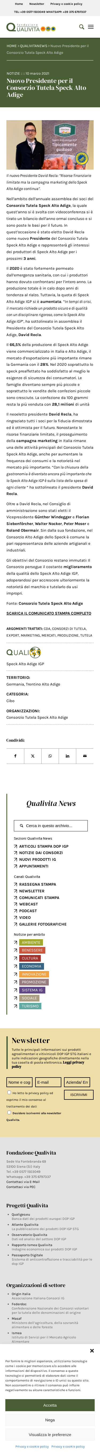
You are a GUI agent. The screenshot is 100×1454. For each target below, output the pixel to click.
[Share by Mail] (84, 756)
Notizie (13, 73)
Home (19, 4)
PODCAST (28, 910)
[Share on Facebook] (15, 756)
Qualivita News (50, 803)
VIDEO (25, 917)
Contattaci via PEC (20, 1187)
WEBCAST (28, 904)
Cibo (10, 700)
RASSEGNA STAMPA (37, 884)
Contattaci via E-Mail (23, 1182)
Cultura (30, 958)
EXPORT (12, 635)
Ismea (17, 1333)
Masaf (16, 1318)
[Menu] (91, 27)
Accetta (50, 1405)
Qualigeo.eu (21, 1214)
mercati (49, 635)
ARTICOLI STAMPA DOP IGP (44, 846)
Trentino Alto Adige (43, 684)
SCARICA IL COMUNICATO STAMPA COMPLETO (48, 613)
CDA (47, 629)
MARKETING (30, 635)
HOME (12, 46)
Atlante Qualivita (25, 1225)
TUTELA (86, 635)
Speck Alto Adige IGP (25, 663)
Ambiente (31, 942)
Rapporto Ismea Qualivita (32, 1245)
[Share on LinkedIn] (67, 756)
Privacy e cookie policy (32, 1446)
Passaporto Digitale (27, 1255)
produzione (68, 635)
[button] (92, 1350)
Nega (50, 1420)
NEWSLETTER (32, 891)
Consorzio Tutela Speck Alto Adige (37, 717)
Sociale (29, 998)
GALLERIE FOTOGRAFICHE (43, 924)
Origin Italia (21, 1294)
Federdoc (19, 1304)
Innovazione (34, 974)
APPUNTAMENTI (34, 866)
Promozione (34, 982)
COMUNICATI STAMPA (39, 897)
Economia (31, 966)
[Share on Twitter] (32, 756)
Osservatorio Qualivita (29, 1235)
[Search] (79, 27)
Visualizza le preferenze (50, 1434)
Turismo (30, 1006)
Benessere (32, 950)
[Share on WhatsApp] (50, 756)
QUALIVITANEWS (33, 46)
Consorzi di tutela (69, 629)
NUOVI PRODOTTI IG (37, 859)
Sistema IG (32, 990)
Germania (15, 684)
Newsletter (36, 4)
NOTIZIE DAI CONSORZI (41, 852)
